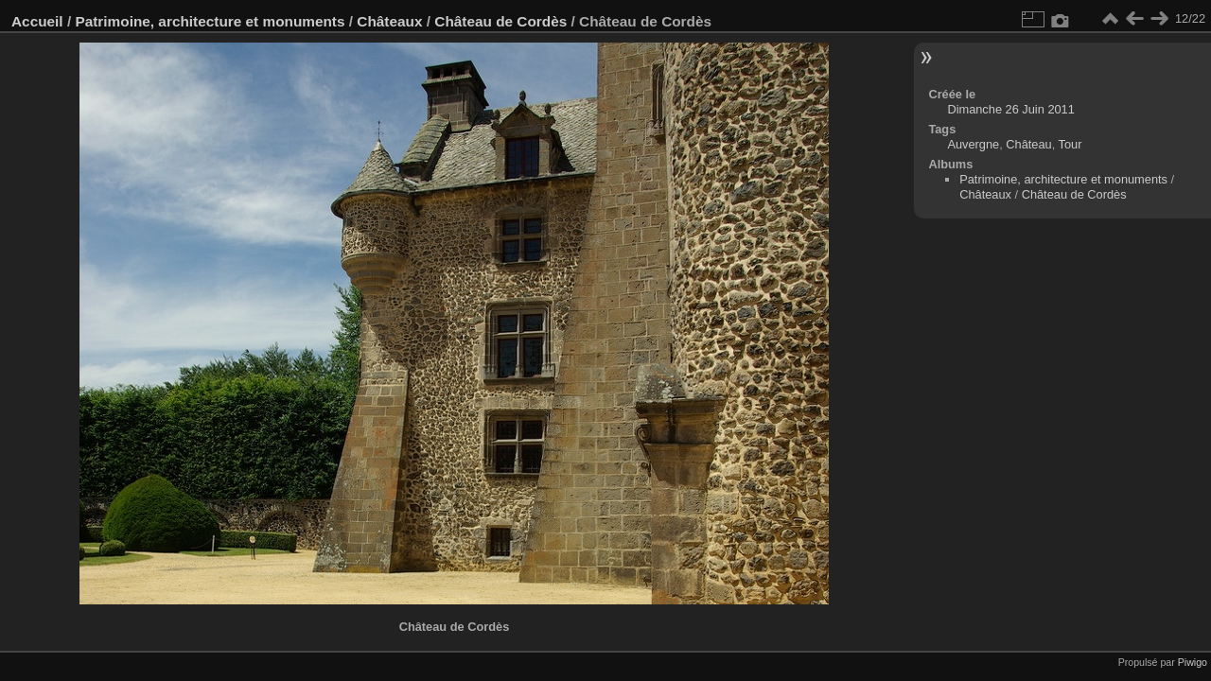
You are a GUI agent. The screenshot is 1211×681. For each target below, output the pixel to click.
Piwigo (1192, 662)
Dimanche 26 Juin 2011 (1010, 109)
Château (1028, 144)
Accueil (37, 21)
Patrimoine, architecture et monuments (209, 21)
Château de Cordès (500, 21)
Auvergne (973, 144)
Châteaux (389, 21)
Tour (1070, 144)
